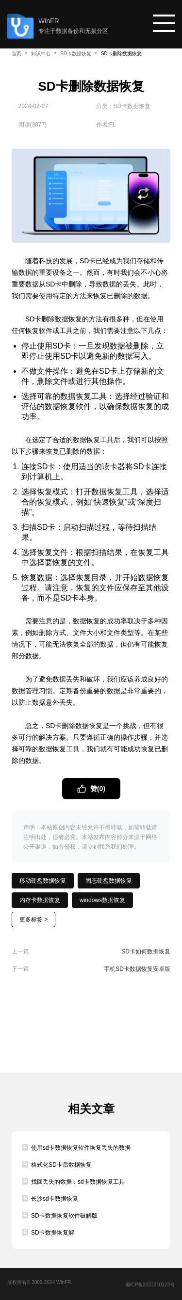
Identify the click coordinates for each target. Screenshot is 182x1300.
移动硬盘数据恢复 (42, 880)
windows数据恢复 (102, 900)
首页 (16, 53)
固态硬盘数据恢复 (108, 880)
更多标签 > (33, 919)
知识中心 (40, 53)
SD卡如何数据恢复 (145, 951)
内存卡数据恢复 (39, 900)
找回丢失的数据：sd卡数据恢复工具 (78, 1181)
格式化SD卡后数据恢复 (61, 1164)
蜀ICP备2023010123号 (150, 1284)
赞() (96, 789)
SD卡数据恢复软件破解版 (64, 1215)
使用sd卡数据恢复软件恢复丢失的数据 (81, 1147)
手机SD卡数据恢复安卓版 (137, 969)
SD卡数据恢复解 (52, 1232)
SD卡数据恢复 (75, 53)
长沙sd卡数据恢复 (54, 1198)
